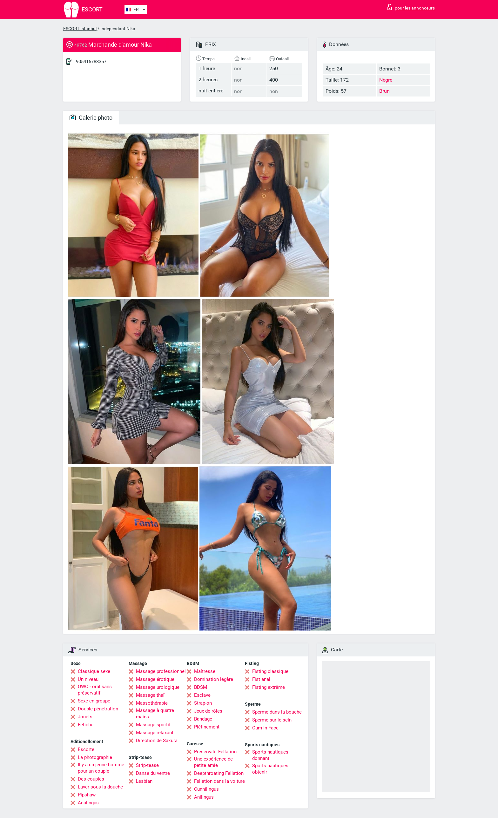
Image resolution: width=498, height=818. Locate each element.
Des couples (91, 779)
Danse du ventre (153, 773)
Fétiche (85, 725)
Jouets (85, 717)
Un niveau (88, 679)
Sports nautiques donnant (270, 755)
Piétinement (206, 727)
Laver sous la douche (100, 787)
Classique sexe (94, 671)
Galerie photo (91, 117)
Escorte (86, 749)
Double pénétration (98, 709)
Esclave (202, 695)
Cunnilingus (206, 789)
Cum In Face (265, 728)
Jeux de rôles (208, 711)
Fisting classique (270, 671)
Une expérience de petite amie (213, 762)
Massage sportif (153, 725)
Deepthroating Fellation (219, 773)
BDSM (200, 687)
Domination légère (213, 679)
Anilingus (204, 797)
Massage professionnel (161, 671)
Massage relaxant (154, 732)
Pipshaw (87, 795)
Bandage (203, 719)
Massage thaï (150, 695)
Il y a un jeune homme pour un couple (101, 768)
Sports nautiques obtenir (270, 769)
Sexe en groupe (94, 701)
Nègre (385, 80)
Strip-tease (147, 765)
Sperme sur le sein (272, 720)
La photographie (95, 757)
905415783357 (91, 61)
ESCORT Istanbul (80, 28)
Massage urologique (157, 687)
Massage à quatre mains (155, 714)
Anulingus (88, 803)
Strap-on (203, 703)
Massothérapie (152, 703)
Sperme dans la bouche (277, 712)
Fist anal (261, 679)
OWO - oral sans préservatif (95, 690)
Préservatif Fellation (215, 752)
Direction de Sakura (157, 740)
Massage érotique (155, 679)
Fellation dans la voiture (219, 781)
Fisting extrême (268, 687)
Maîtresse (204, 671)
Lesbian (144, 781)
